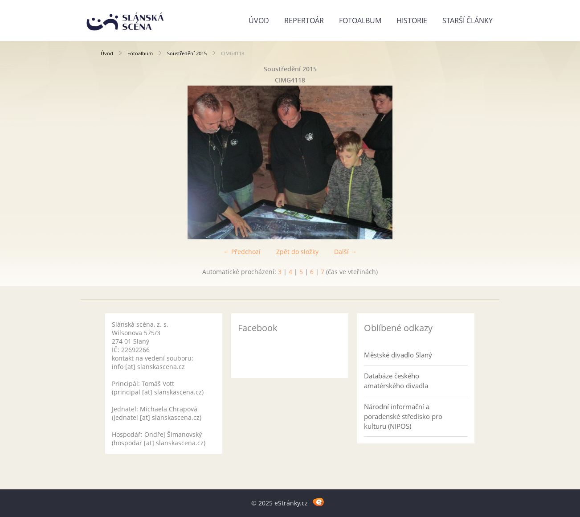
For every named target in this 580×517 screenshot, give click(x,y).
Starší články (467, 20)
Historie (411, 20)
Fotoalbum (360, 20)
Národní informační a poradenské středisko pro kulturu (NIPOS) (403, 416)
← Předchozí (242, 251)
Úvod (259, 20)
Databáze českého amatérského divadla (396, 380)
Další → (345, 251)
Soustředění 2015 (187, 53)
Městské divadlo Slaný (398, 354)
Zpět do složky (297, 251)
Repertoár (304, 20)
